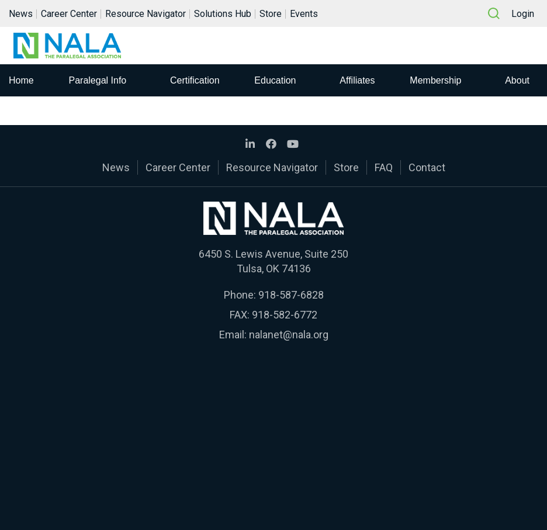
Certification (194, 80)
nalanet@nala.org (288, 334)
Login (522, 13)
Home (21, 80)
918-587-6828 (291, 295)
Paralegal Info (98, 80)
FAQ (384, 167)
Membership (435, 80)
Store (270, 13)
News (21, 13)
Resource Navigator (145, 13)
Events (304, 13)
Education (275, 80)
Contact (426, 167)
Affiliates (357, 80)
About (517, 80)
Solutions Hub (222, 13)
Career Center (69, 13)
